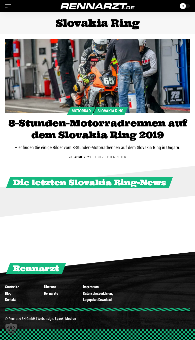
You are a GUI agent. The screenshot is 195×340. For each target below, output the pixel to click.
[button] (11, 329)
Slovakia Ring (111, 110)
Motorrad (80, 110)
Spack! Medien (65, 320)
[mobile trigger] (9, 6)
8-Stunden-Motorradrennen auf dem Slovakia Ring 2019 (97, 130)
